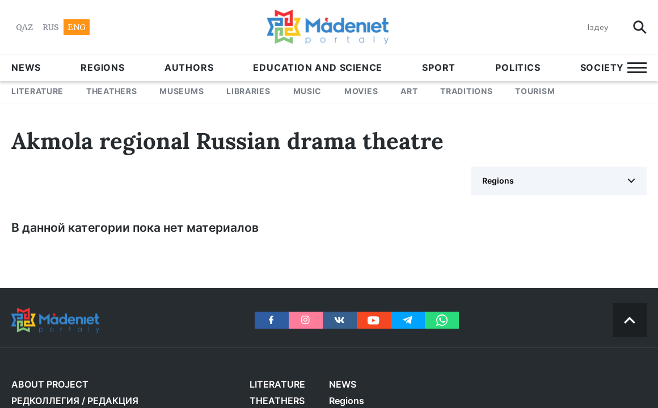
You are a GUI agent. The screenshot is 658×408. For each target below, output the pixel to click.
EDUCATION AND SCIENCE (317, 67)
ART (408, 91)
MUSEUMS (181, 91)
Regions (103, 67)
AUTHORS (189, 67)
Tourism (535, 91)
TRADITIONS (466, 91)
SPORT (438, 67)
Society (602, 67)
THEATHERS (111, 91)
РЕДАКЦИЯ (112, 400)
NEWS (26, 67)
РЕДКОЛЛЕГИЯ (45, 400)
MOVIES (361, 91)
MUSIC (307, 91)
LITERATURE (37, 91)
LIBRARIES (248, 91)
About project (49, 384)
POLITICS (517, 67)
